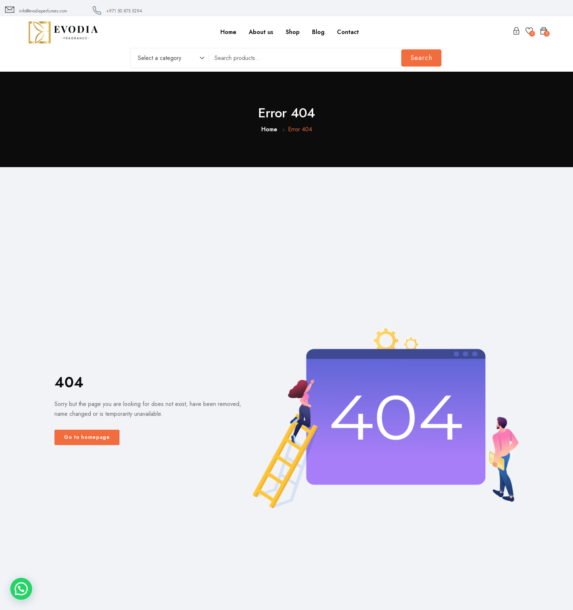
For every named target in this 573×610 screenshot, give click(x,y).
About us (261, 32)
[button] (21, 589)
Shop (293, 32)
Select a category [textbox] (159, 58)
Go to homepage (87, 437)
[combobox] (167, 59)
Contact (348, 32)
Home (228, 32)
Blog (318, 32)
